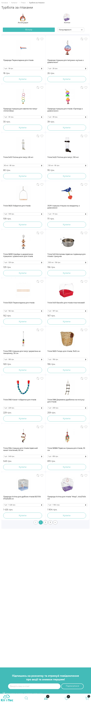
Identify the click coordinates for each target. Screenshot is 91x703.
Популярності (65, 30)
